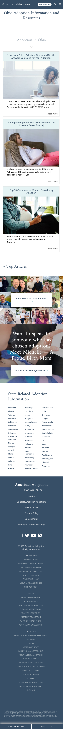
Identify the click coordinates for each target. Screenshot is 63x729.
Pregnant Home (31, 559)
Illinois (11, 457)
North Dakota (47, 407)
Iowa (10, 465)
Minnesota (29, 429)
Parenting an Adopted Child (30, 651)
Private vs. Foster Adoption (31, 663)
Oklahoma (46, 415)
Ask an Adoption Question (31, 370)
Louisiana (29, 411)
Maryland (29, 418)
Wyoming (45, 466)
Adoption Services (31, 659)
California (12, 422)
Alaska (11, 411)
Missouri (28, 437)
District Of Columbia (12, 438)
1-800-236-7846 (31, 490)
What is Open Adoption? (30, 621)
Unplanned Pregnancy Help (31, 571)
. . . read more (51, 113)
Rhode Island (47, 426)
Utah (44, 444)
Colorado (12, 426)
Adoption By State (31, 647)
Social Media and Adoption (31, 682)
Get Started (44, 4)
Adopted (30, 643)
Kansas (11, 468)
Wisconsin (46, 462)
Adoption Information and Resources (30, 635)
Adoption (31, 639)
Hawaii (11, 450)
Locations (31, 496)
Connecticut (13, 429)
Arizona (11, 415)
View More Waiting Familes (31, 300)
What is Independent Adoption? (30, 667)
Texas (44, 440)
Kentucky (28, 407)
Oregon (45, 418)
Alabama (12, 407)
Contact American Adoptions (31, 501)
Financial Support (31, 579)
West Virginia (47, 458)
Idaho (10, 454)
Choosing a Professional (31, 609)
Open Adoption (30, 587)
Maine (27, 415)
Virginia (45, 451)
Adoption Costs (31, 601)
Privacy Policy (31, 513)
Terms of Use (31, 507)
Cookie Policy (31, 518)
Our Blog (31, 690)
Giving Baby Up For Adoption (30, 563)
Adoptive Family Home (30, 597)
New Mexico (30, 461)
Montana (29, 440)
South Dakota (47, 433)
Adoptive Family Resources (30, 625)
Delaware (12, 433)
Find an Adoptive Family (31, 567)
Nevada (28, 447)
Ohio (44, 411)
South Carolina (48, 429)
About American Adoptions (31, 655)
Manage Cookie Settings (31, 524)
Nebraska (29, 444)
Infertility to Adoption (31, 617)
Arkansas (12, 418)
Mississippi (29, 433)
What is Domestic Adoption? (31, 605)
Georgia (11, 447)
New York (29, 465)
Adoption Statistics (30, 670)
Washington (47, 455)
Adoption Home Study (30, 613)
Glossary (31, 678)
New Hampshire (29, 452)
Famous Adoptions (31, 674)
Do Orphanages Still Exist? (30, 686)
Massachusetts (31, 422)
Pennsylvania (47, 422)
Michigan (29, 426)
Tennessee (46, 437)
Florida (11, 443)
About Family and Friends (31, 583)
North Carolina (31, 468)
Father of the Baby (30, 575)
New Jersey (29, 457)
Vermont (45, 447)
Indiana (11, 461)
